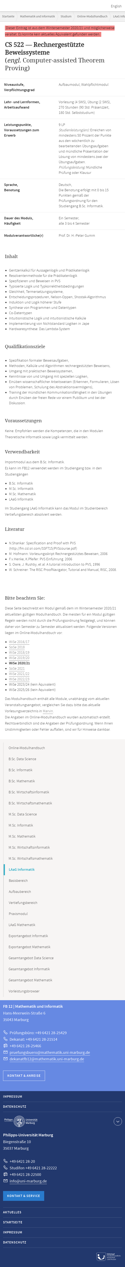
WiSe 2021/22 (19, 673)
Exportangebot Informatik (28, 936)
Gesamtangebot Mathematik (30, 980)
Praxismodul (18, 913)
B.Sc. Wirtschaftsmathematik (30, 803)
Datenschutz (14, 1107)
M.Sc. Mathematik (22, 836)
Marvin (48, 711)
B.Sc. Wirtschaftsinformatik (29, 792)
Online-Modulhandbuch (92, 16)
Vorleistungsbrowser (24, 991)
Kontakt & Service (23, 1196)
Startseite (8, 16)
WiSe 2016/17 (19, 642)
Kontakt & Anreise (24, 1076)
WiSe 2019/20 (19, 658)
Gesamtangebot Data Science (31, 958)
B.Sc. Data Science (22, 759)
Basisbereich (18, 880)
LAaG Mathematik (22, 925)
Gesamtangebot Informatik (29, 969)
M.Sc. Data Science (23, 814)
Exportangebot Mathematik (29, 947)
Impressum (12, 1097)
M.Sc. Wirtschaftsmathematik (31, 858)
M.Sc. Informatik (21, 825)
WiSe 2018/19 (19, 652)
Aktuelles (12, 1212)
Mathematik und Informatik (37, 16)
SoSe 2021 (17, 668)
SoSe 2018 (17, 647)
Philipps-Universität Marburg (20, 1121)
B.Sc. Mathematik (22, 781)
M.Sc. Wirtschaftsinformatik (29, 847)
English (116, 6)
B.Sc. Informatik (20, 770)
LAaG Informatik (22, 869)
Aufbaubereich (20, 891)
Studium (66, 16)
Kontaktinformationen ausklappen (117, 1121)
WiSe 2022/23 (19, 679)
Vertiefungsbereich (23, 902)
